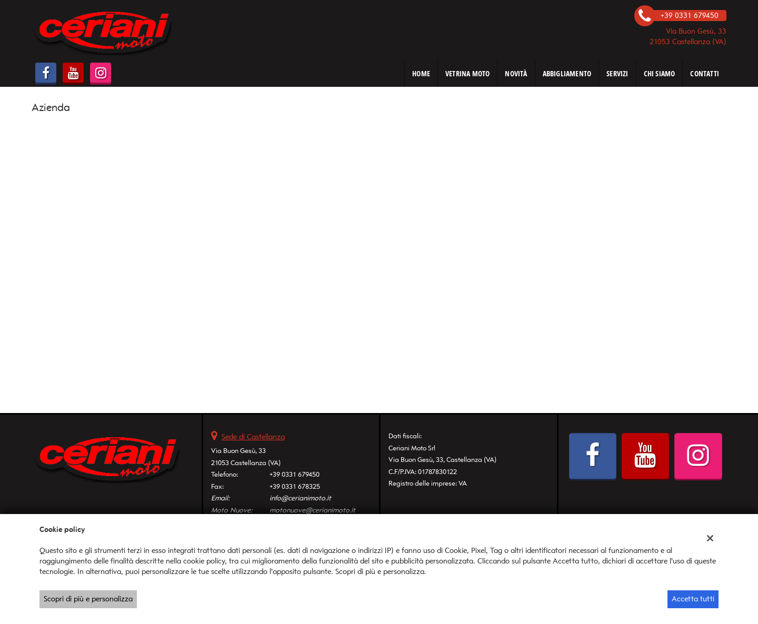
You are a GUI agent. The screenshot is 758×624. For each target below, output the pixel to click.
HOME (421, 73)
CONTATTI (704, 73)
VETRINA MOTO (467, 73)
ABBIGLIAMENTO (567, 73)
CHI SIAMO (659, 73)
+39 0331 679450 (295, 474)
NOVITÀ (516, 73)
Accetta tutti (693, 599)
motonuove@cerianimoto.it (312, 510)
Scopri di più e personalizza (88, 599)
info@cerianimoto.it (300, 498)
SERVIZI (617, 73)
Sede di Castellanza (253, 436)
